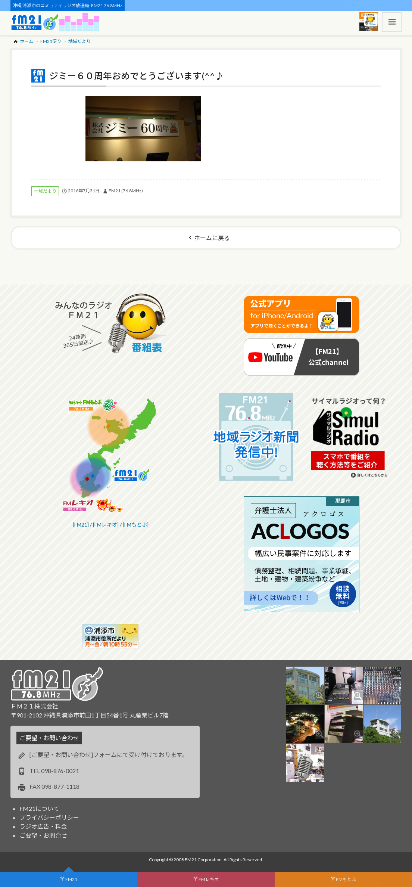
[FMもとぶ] (136, 524)
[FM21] (81, 524)
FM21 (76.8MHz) (126, 190)
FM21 (71, 879)
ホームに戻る (212, 237)
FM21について (39, 808)
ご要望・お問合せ (43, 835)
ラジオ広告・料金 (43, 826)
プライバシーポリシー (49, 817)
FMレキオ (209, 879)
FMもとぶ (346, 879)
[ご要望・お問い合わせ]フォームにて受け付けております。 (108, 754)
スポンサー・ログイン (378, 5)
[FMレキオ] (106, 524)
